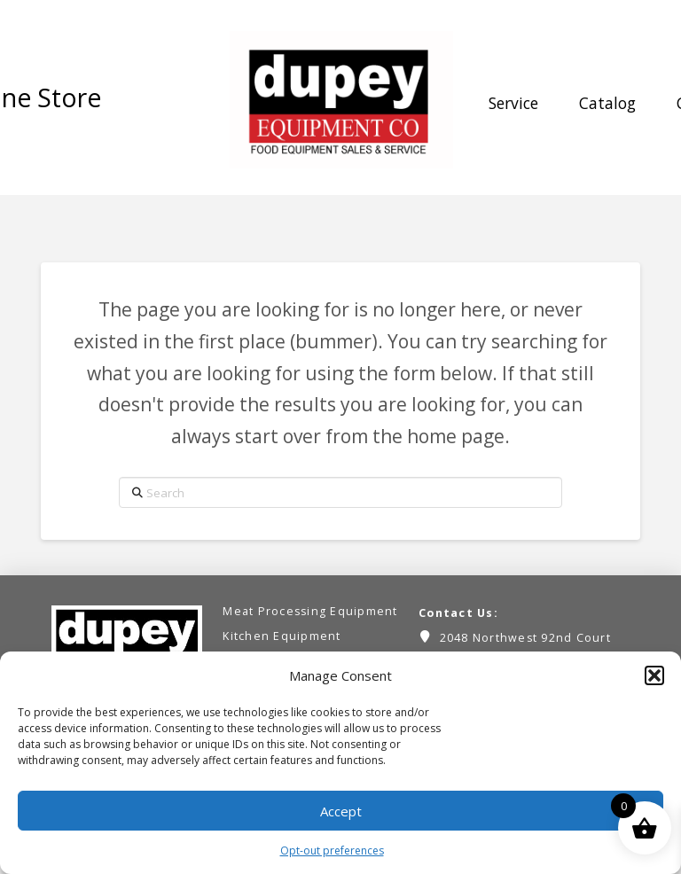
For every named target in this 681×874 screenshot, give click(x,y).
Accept (341, 811)
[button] (654, 675)
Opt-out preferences (332, 850)
